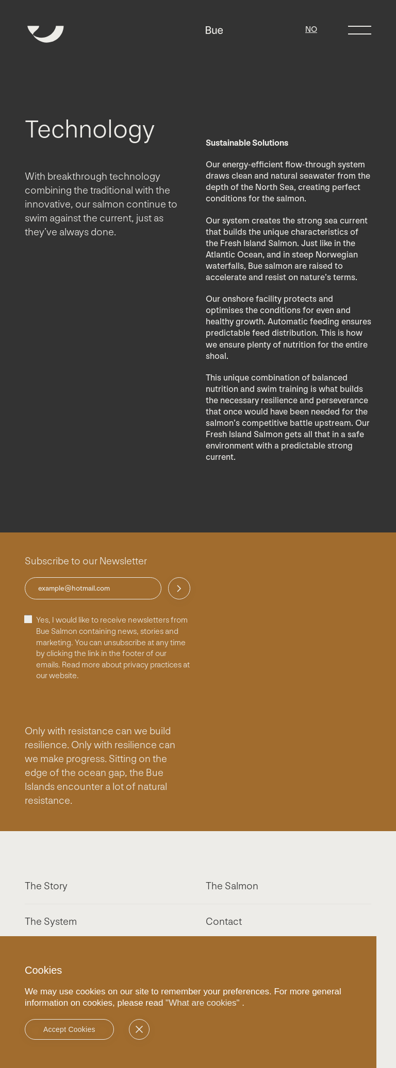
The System (51, 922)
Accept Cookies (69, 1029)
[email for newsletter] (93, 588)
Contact (224, 922)
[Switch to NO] (311, 30)
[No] (139, 1029)
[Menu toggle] (359, 30)
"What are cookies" (202, 1003)
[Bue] (214, 31)
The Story (46, 886)
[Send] (179, 588)
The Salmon (232, 886)
